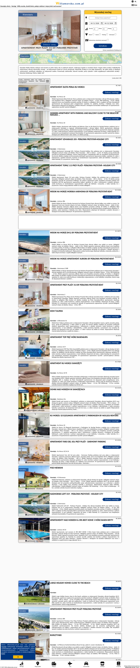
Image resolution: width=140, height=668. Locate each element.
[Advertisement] (70, 562)
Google (4, 646)
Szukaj (103, 46)
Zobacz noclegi (112, 92)
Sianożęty (22, 89)
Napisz (137, 667)
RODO (3, 654)
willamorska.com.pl (70, 3)
